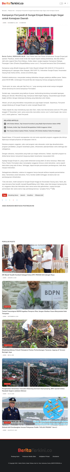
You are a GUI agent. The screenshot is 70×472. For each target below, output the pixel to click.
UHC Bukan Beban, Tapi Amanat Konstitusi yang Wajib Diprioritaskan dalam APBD (34, 123)
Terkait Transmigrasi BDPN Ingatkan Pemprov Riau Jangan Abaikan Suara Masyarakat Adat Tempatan (34, 312)
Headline (30, 195)
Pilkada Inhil (11, 10)
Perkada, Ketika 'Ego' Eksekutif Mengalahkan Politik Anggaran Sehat (29, 127)
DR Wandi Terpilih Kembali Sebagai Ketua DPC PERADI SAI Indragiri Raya (28, 275)
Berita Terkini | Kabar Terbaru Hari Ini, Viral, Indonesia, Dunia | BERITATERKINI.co (40, 463)
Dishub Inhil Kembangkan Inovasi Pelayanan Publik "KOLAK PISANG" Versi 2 (29, 427)
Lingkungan (8, 345)
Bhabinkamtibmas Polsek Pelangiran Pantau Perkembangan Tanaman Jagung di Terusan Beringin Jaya (33, 351)
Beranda (4, 10)
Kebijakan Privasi (44, 456)
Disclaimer (56, 456)
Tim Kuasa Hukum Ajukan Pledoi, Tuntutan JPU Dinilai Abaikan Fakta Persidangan (34, 131)
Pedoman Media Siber (29, 456)
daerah (22, 195)
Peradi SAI (7, 270)
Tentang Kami (15, 456)
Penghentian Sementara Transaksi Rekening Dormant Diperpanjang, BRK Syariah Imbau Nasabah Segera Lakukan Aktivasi (33, 390)
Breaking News (13, 195)
